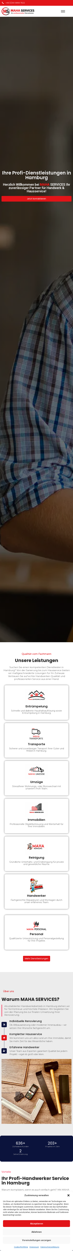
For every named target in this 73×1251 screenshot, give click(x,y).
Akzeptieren (36, 1223)
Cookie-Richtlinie (21, 1247)
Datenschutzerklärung (49, 1247)
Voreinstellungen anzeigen (36, 1240)
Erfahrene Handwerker (24, 1047)
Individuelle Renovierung (25, 1021)
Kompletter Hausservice (25, 1034)
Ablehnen (36, 1232)
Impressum (34, 1247)
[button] (68, 1195)
